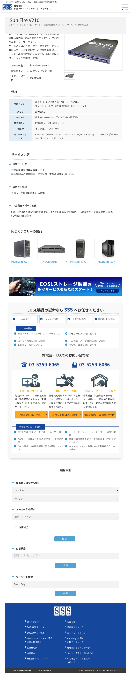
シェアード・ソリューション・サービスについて (41, 335)
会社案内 (31, 653)
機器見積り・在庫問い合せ (99, 415)
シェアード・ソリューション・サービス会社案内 (92, 433)
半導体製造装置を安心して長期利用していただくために (92, 440)
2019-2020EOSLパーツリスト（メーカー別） (40, 431)
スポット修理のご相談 (64, 415)
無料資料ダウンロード (37, 658)
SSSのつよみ (33, 621)
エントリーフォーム (76, 632)
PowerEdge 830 (19, 261)
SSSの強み (24, 319)
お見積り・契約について (30, 344)
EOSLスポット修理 (36, 632)
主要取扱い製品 (79, 319)
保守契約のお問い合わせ (78, 647)
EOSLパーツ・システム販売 (40, 638)
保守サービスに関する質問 (82, 333)
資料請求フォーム (75, 627)
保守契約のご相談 (30, 415)
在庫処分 (21, 527)
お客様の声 (32, 647)
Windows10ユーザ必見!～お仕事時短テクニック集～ (92, 448)
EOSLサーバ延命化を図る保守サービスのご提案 (40, 440)
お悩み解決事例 (34, 641)
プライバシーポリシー (21, 670)
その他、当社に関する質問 (82, 344)
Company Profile (75, 638)
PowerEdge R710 (48, 261)
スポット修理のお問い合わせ (80, 653)
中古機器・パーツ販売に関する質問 (87, 340)
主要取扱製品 (49, 24)
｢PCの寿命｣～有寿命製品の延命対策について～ (40, 448)
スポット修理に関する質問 (31, 340)
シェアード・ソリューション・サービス (25, 24)
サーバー (71, 24)
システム (61, 24)
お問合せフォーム (75, 641)
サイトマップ (45, 670)
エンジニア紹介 (52, 319)
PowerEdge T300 (77, 261)
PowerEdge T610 (106, 261)
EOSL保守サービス (36, 627)
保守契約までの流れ (106, 319)
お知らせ (71, 621)
